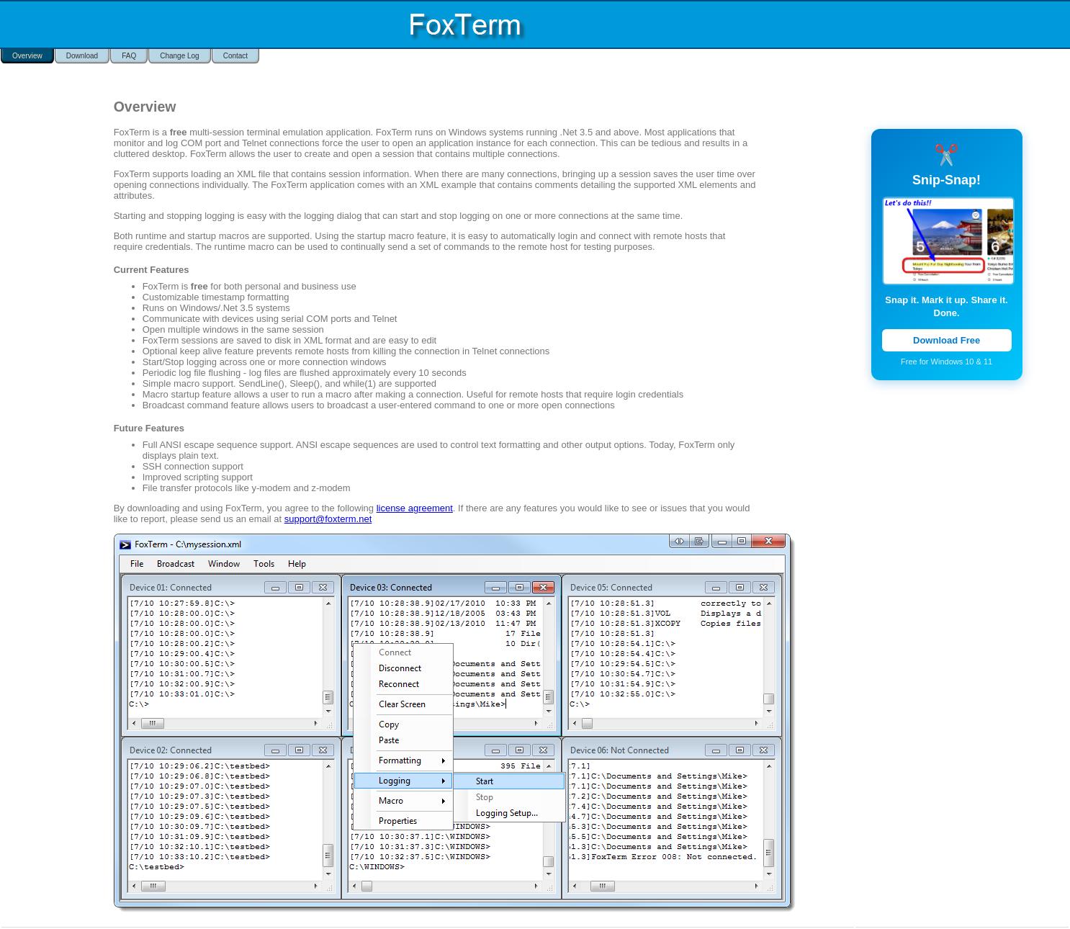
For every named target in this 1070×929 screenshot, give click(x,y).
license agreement (415, 508)
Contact (235, 56)
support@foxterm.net (328, 518)
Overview (27, 56)
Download (82, 56)
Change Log (179, 56)
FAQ (129, 56)
